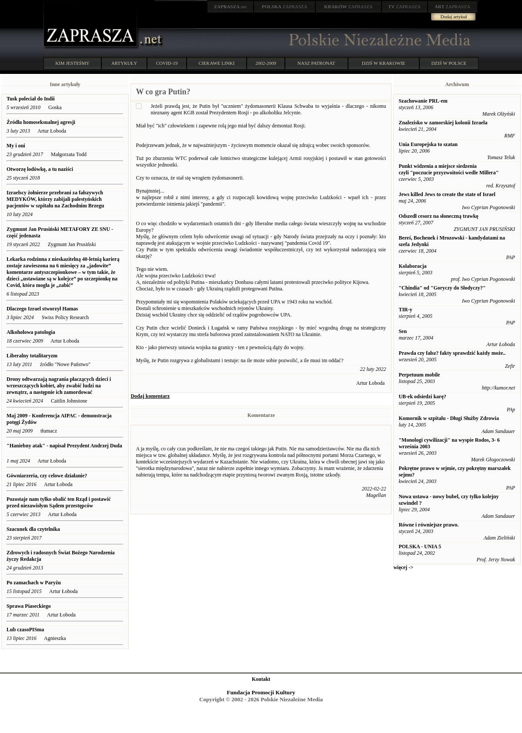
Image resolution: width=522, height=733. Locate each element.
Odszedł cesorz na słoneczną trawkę (438, 216)
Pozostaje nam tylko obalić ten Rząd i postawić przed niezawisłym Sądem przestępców (59, 502)
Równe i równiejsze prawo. (428, 525)
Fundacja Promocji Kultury (261, 692)
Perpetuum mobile (419, 375)
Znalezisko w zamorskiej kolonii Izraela (442, 123)
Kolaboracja (412, 266)
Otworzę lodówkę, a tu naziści (40, 169)
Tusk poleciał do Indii (31, 99)
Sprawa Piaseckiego (29, 606)
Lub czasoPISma (25, 629)
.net (230, 6)
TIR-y (405, 310)
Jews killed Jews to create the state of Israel (446, 194)
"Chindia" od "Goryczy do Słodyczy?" (441, 288)
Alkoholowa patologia (31, 332)
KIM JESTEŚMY (72, 63)
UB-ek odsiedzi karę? (422, 396)
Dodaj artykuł (454, 16)
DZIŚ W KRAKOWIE (383, 63)
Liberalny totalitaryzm (32, 356)
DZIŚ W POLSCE (448, 63)
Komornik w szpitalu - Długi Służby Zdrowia (448, 418)
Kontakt (261, 679)
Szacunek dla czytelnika (33, 529)
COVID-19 (167, 63)
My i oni (16, 146)
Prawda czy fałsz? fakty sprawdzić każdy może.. (451, 353)
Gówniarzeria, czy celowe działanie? (47, 476)
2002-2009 (265, 63)
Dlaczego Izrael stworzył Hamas (42, 309)
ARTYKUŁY (124, 63)
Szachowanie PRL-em (422, 101)
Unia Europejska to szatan (427, 144)
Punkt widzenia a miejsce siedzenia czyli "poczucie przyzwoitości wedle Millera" (448, 169)
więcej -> (403, 567)
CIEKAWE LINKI (217, 63)
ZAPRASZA (285, 6)
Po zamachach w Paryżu (34, 583)
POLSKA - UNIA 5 (419, 546)
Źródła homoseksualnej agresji (41, 122)
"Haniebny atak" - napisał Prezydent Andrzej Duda (64, 446)
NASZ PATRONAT (316, 63)
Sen (402, 331)
